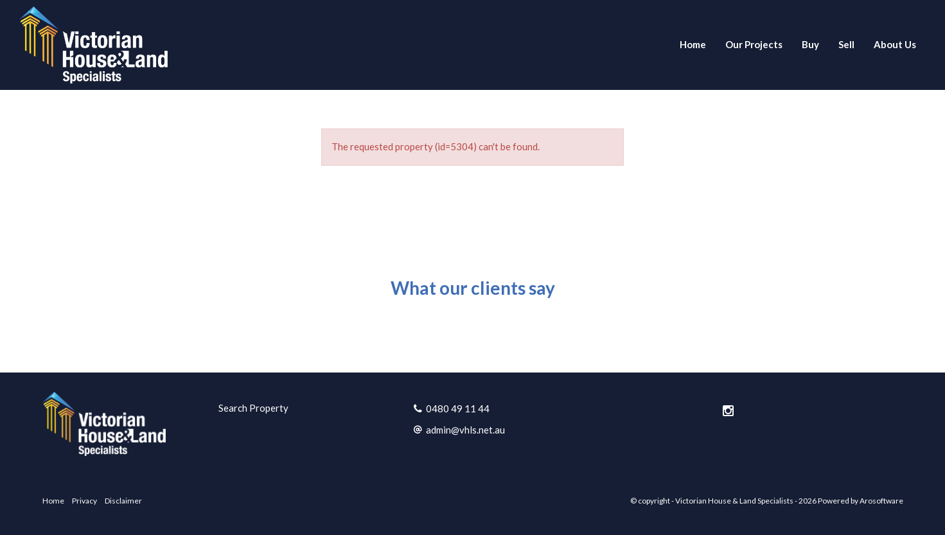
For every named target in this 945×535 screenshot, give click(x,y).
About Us (895, 44)
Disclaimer (123, 500)
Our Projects (753, 44)
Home (693, 44)
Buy (810, 44)
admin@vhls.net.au (465, 429)
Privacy (84, 500)
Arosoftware (881, 500)
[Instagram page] (728, 411)
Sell (846, 44)
